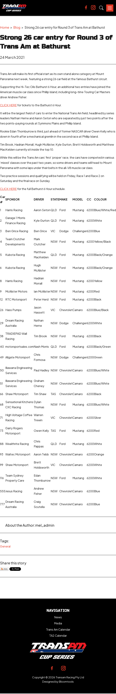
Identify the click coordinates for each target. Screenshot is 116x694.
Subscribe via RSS (4, 569)
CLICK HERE (8, 105)
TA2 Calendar (58, 635)
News (58, 617)
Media (58, 623)
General (5, 546)
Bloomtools (66, 681)
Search (101, 8)
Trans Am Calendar (58, 629)
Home (4, 27)
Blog (16, 27)
